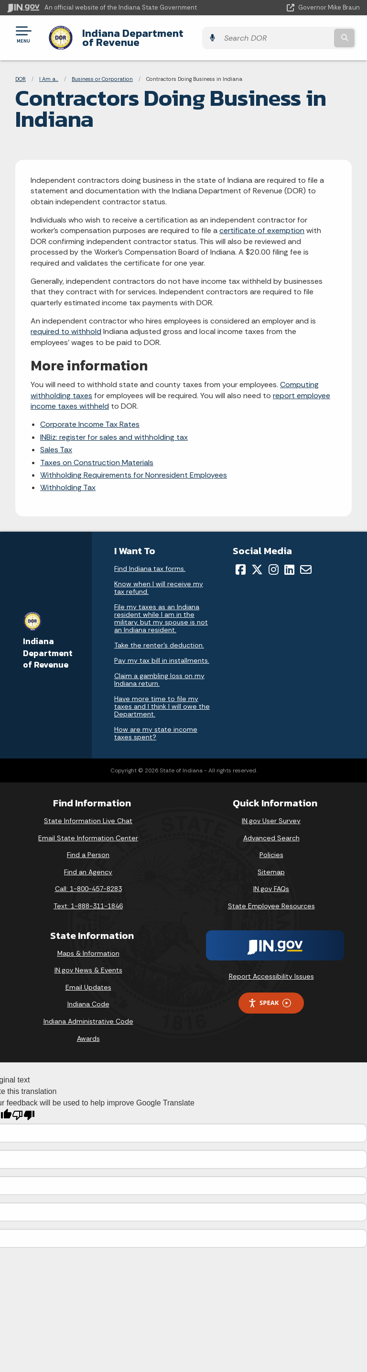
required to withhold (66, 324)
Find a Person (88, 847)
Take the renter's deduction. (159, 638)
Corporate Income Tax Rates (90, 417)
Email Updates (88, 979)
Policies (271, 847)
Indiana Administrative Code (88, 1014)
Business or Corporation (102, 71)
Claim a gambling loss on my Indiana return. (159, 672)
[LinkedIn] (289, 562)
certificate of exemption (261, 223)
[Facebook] (241, 562)
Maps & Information (88, 945)
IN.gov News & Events (88, 963)
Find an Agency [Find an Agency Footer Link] (88, 864)
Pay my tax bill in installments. (161, 653)
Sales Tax (56, 442)
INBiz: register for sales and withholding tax (114, 429)
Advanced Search (271, 830)
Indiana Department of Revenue (158, 34)
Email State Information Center (88, 830)
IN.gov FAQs (271, 881)
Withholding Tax (68, 480)
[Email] (306, 562)
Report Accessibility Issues (271, 968)
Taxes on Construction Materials (96, 455)
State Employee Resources (271, 898)
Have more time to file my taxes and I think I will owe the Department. (162, 699)
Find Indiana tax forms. (149, 561)
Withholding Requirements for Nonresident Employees (133, 468)
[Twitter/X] (257, 562)
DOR (20, 71)
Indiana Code (88, 997)
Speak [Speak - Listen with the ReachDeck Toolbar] (269, 995)
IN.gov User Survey (271, 813)
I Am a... (48, 71)
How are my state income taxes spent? (155, 726)
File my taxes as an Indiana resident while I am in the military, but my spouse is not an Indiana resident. (161, 611)
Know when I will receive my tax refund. (158, 580)
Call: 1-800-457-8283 (88, 881)
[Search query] (308, 34)
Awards (88, 1030)
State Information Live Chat (88, 813)
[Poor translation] (23, 1107)
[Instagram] (274, 562)
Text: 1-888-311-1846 (88, 898)
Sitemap (271, 864)
